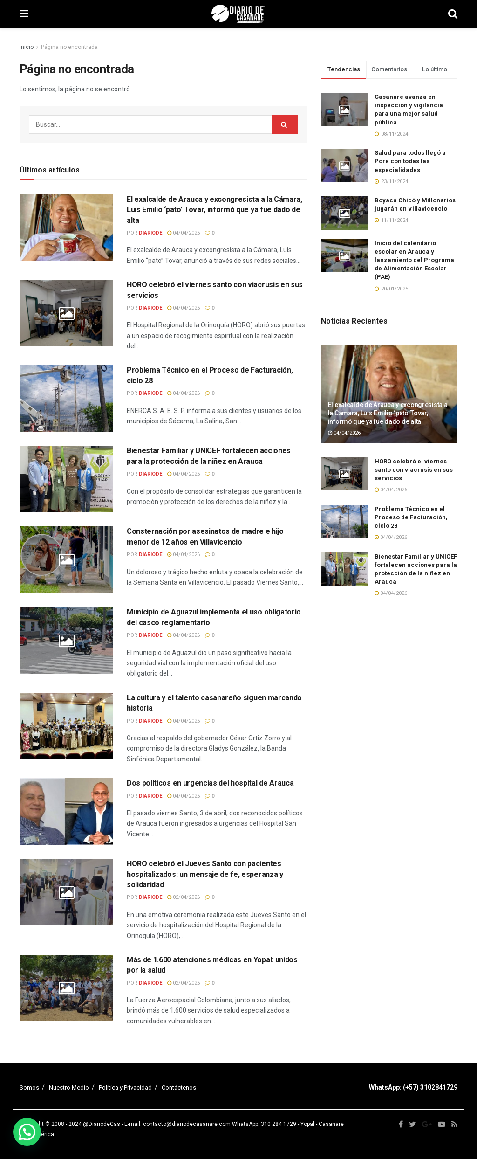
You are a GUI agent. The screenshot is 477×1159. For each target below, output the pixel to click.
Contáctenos (179, 1087)
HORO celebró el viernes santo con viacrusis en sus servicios (414, 470)
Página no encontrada (69, 47)
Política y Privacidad (125, 1087)
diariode (150, 233)
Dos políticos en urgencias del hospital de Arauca (210, 783)
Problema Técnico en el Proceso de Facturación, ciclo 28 (411, 517)
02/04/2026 (183, 897)
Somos (29, 1087)
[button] (27, 1132)
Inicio (27, 47)
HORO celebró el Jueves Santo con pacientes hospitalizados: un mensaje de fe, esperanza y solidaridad (205, 874)
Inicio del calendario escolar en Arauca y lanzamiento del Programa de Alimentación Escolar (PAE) (414, 260)
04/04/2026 (183, 233)
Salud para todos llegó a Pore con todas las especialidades (410, 161)
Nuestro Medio (69, 1087)
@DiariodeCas (101, 1124)
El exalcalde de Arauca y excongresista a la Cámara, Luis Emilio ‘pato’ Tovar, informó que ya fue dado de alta (214, 210)
